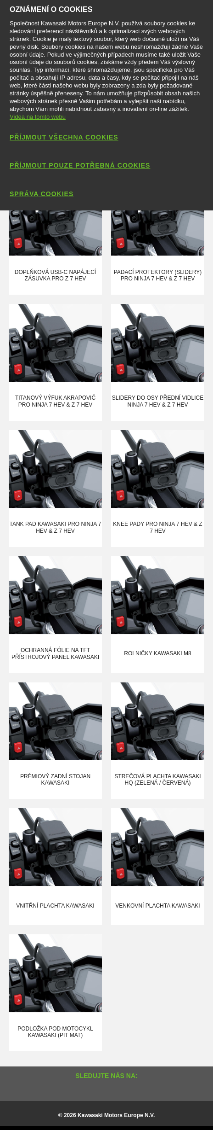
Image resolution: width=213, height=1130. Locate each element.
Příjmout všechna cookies (64, 137)
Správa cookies (41, 194)
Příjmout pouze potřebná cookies (80, 165)
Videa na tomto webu (38, 116)
